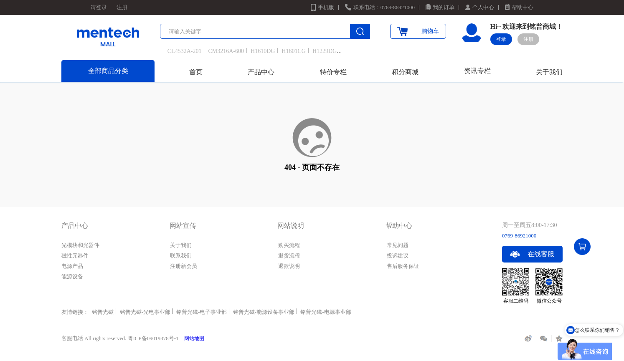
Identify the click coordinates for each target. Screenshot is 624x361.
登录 (501, 39)
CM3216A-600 (226, 51)
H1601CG (294, 51)
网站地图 (194, 338)
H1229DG (324, 51)
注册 (122, 7)
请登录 (99, 7)
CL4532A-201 (184, 51)
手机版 (326, 7)
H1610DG (263, 51)
